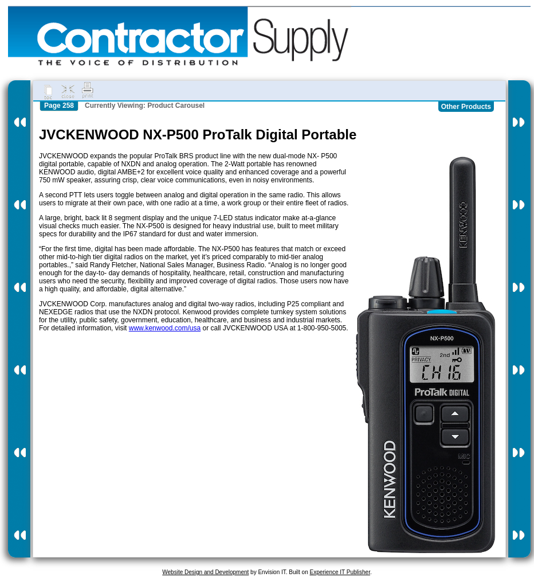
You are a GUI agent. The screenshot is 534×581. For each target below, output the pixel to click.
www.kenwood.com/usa (165, 328)
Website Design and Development (205, 572)
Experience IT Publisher (339, 572)
